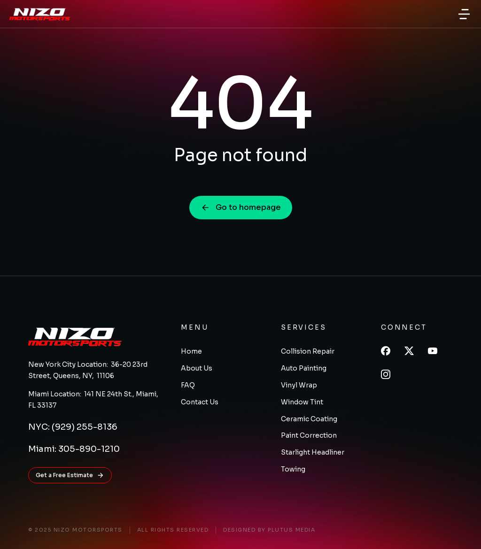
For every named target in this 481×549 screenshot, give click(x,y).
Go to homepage (241, 207)
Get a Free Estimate (70, 475)
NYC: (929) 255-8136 (72, 427)
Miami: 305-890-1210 (74, 449)
